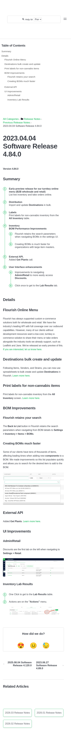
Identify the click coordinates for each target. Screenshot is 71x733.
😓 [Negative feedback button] (46, 645)
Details (4, 56)
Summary (6, 51)
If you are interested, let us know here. (22, 349)
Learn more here (21, 375)
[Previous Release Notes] (16, 122)
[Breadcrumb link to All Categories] (11, 119)
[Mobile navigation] (65, 19)
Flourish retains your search (21, 77)
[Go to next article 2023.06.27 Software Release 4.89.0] (49, 665)
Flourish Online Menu (15, 59)
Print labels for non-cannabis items (21, 68)
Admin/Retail (13, 95)
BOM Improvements (14, 73)
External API (10, 87)
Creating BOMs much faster (21, 81)
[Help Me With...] (29, 19)
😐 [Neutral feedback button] (33, 645)
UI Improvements (13, 91)
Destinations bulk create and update (22, 64)
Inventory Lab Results (18, 99)
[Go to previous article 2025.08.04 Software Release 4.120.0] (18, 665)
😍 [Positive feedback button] (21, 645)
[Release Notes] (30, 119)
